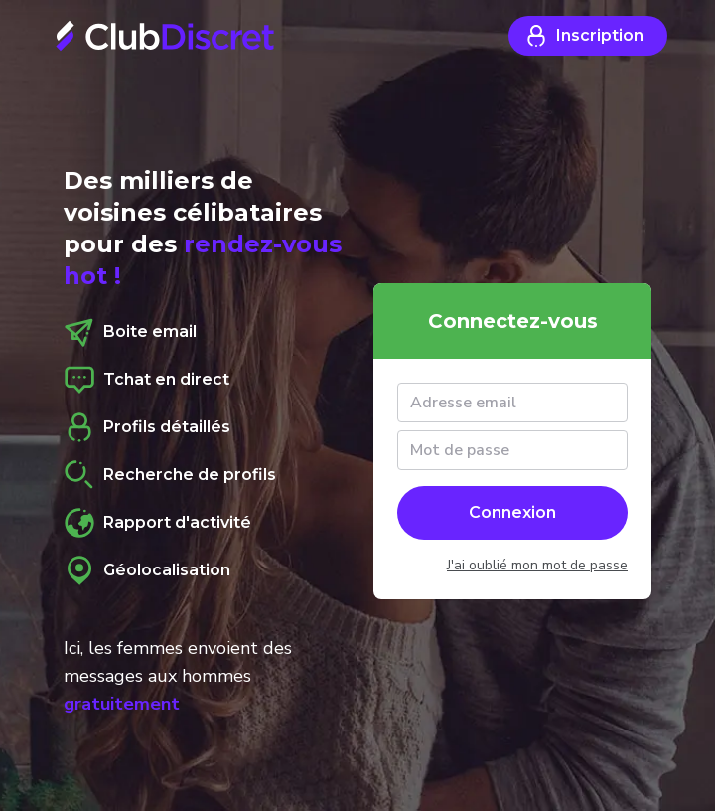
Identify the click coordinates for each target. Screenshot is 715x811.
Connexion (512, 512)
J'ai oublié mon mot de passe (537, 565)
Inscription (584, 36)
